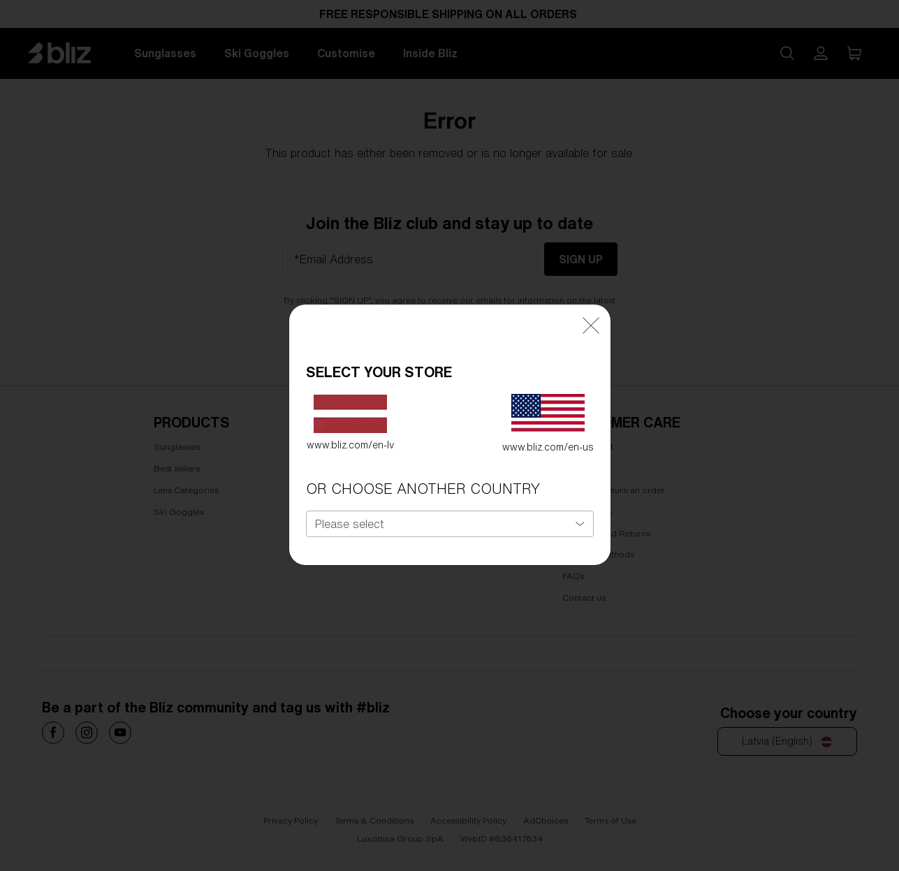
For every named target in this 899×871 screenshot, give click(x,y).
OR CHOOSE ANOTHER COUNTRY (423, 463)
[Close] (591, 300)
